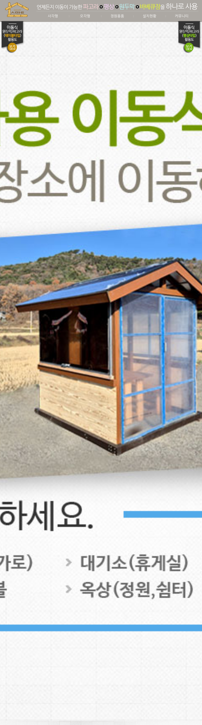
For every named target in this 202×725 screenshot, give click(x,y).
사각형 (53, 16)
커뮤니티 (182, 16)
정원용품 (117, 16)
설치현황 (149, 16)
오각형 (85, 16)
